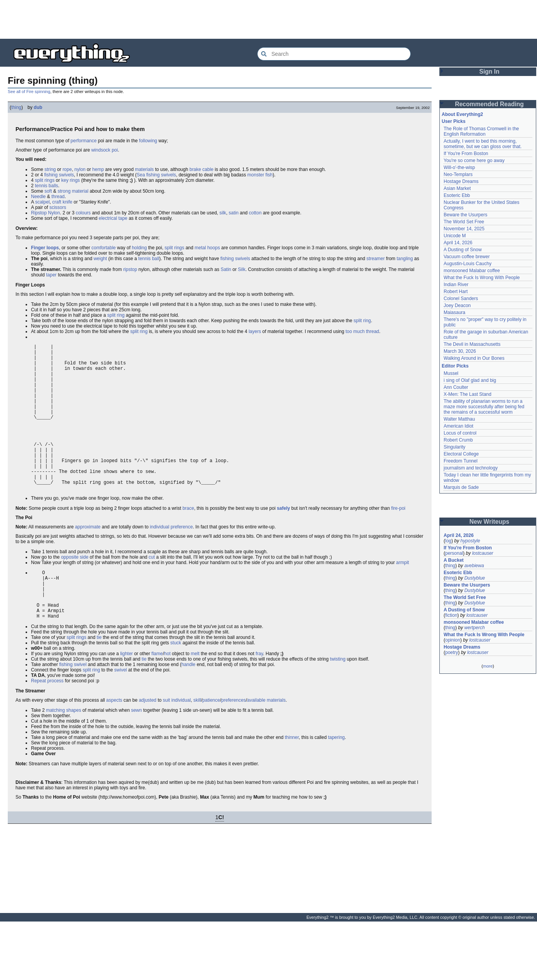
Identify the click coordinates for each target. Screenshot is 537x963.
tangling (405, 258)
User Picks (453, 121)
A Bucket (454, 560)
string (50, 169)
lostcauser (482, 553)
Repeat (38, 722)
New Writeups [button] (489, 521)
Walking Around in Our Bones (474, 358)
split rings (45, 180)
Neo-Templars (458, 174)
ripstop (130, 269)
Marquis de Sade (461, 487)
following (148, 140)
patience (211, 741)
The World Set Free (464, 221)
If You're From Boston (466, 153)
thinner (292, 779)
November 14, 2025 (464, 228)
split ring (116, 315)
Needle (38, 196)
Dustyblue (474, 578)
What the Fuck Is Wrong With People (482, 277)
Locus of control (460, 433)
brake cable (201, 169)
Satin (225, 269)
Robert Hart (456, 291)
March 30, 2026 (460, 351)
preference (181, 558)
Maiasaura (454, 312)
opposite (69, 588)
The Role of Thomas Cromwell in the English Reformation (481, 131)
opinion (452, 640)
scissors (57, 207)
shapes (73, 751)
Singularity (454, 447)
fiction (451, 615)
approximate (87, 558)
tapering (336, 779)
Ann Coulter (456, 387)
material (80, 191)
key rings (70, 180)
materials (144, 169)
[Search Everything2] (334, 53)
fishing (153, 175)
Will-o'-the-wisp (459, 167)
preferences (233, 741)
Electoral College (461, 454)
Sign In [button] (489, 71)
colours (83, 213)
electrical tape (113, 218)
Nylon (54, 213)
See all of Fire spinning (29, 91)
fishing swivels (59, 175)
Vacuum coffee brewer (467, 256)
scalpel (42, 202)
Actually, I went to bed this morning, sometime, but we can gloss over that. (483, 143)
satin (233, 213)
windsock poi (104, 150)
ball (155, 258)
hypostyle (470, 541)
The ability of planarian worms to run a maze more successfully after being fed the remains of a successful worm (484, 407)
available (256, 741)
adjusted (147, 741)
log (448, 541)
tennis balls (46, 185)
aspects (114, 741)
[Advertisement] (268, 19)
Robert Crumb (458, 440)
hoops (213, 247)
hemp (98, 169)
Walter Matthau (459, 419)
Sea (141, 175)
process (55, 722)
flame (157, 695)
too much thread (362, 331)
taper (51, 275)
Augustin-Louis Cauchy (467, 263)
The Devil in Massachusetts (472, 344)
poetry (451, 652)
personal (454, 553)
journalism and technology (470, 468)
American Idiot (458, 426)
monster (255, 175)
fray (259, 695)
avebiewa (474, 565)
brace (188, 539)
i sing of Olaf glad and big (470, 380)
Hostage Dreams (461, 181)
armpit (402, 594)
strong (64, 191)
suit (166, 741)
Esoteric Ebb (457, 195)
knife (67, 202)
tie (99, 679)
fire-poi (398, 539)
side (84, 588)
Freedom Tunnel (460, 461)
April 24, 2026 (458, 535)
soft (48, 191)
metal (200, 247)
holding (139, 247)
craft (56, 202)
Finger (38, 247)
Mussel (451, 373)
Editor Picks (455, 366)
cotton (255, 213)
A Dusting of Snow (463, 249)
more (487, 666)
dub (38, 107)
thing (16, 107)
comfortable (103, 247)
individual (159, 558)
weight (100, 258)
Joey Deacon (457, 305)
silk (222, 213)
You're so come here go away (474, 160)
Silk (241, 269)
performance (83, 140)
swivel (80, 706)
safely (283, 539)
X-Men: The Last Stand (467, 394)
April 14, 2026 (458, 242)
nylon (80, 169)
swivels (168, 175)
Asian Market (457, 188)
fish (269, 175)
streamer (376, 258)
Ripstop (39, 213)
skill (197, 741)
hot (167, 695)
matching (55, 751)
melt (195, 695)
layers (255, 331)
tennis (144, 258)
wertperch (474, 627)
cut (152, 588)
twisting (338, 700)
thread (58, 196)
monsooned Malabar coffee (472, 270)
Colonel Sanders (461, 298)
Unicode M (455, 235)
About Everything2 (462, 114)
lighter (126, 695)
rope (67, 169)
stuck (175, 684)
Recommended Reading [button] (489, 104)
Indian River (456, 284)
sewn (136, 751)
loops (52, 247)
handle (188, 706)
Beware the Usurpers (465, 214)
